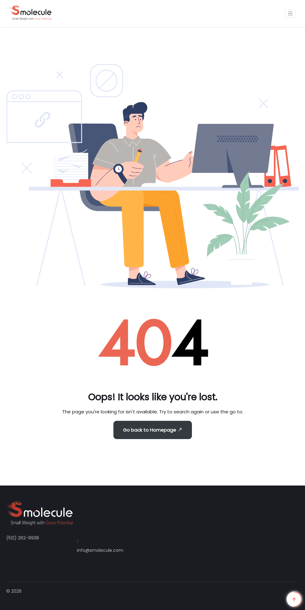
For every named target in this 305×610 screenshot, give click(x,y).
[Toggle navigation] (290, 14)
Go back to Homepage (152, 430)
